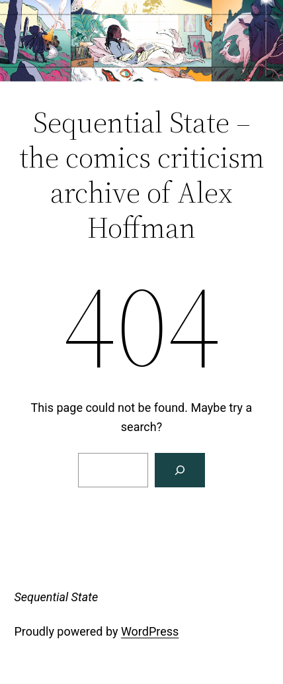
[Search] (180, 470)
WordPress (150, 631)
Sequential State (56, 597)
